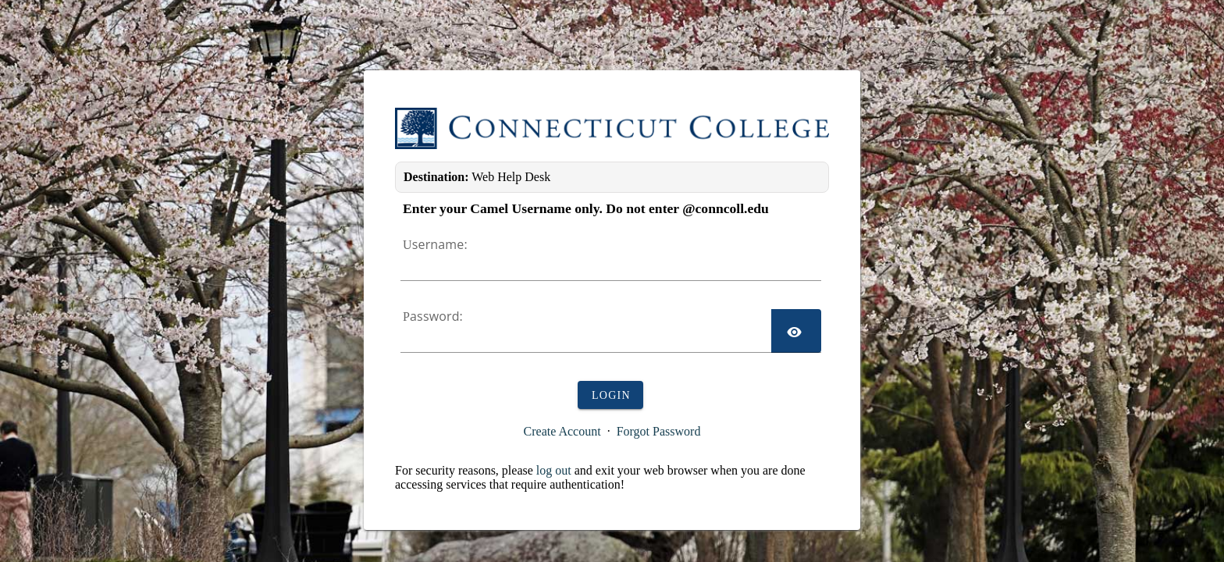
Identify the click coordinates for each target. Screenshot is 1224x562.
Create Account (562, 431)
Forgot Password (659, 431)
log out (553, 470)
